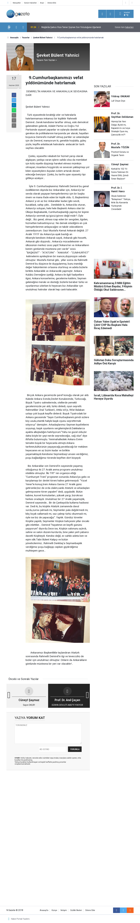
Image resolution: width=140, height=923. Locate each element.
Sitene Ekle (51, 3)
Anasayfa (44, 910)
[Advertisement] (48, 793)
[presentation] (16, 27)
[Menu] (102, 14)
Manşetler (17, 3)
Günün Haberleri (30, 3)
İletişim (64, 910)
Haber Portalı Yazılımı (20, 919)
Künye (54, 910)
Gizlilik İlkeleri (76, 910)
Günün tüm (124, 27)
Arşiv (42, 3)
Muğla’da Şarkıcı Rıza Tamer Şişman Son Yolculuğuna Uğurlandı (71, 27)
